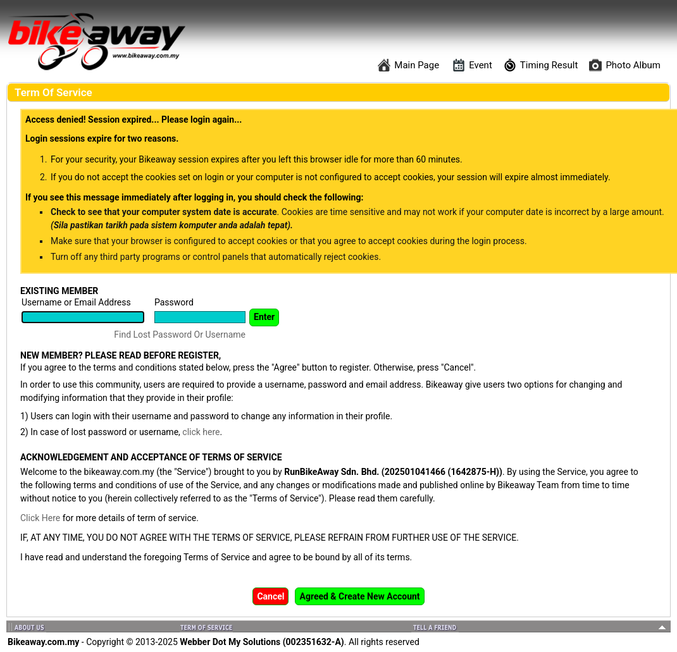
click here (201, 432)
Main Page (416, 65)
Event (480, 65)
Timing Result (549, 65)
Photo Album (633, 65)
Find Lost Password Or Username (179, 334)
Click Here (40, 518)
